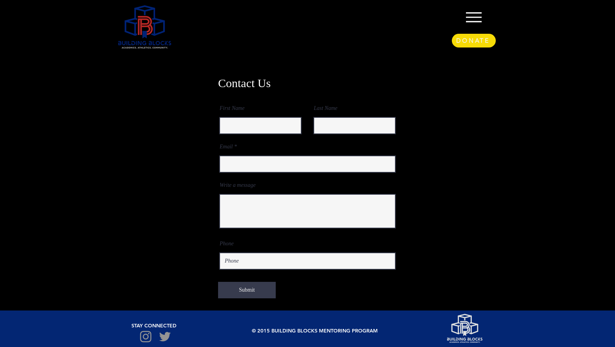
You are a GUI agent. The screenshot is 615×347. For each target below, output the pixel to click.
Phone (227, 244)
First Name (232, 108)
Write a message (238, 185)
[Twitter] (165, 336)
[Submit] (247, 290)
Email (226, 147)
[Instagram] (145, 336)
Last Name (325, 108)
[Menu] (474, 17)
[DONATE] (474, 40)
